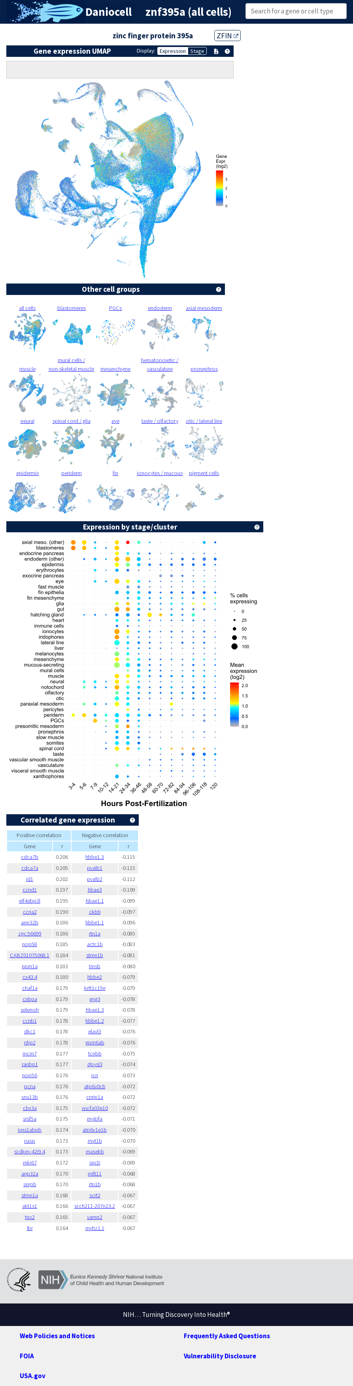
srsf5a (29, 1118)
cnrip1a (94, 1097)
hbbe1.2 (94, 1020)
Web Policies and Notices (57, 1336)
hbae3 (95, 889)
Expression (173, 50)
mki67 (30, 1162)
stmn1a (29, 1195)
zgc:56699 (30, 933)
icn (94, 1075)
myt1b (95, 1140)
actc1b (95, 944)
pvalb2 (94, 879)
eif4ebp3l (29, 900)
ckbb (95, 911)
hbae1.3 (95, 1009)
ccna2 (30, 911)
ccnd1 (30, 889)
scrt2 (94, 1195)
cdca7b (29, 856)
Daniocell (108, 12)
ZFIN (227, 35)
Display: (146, 50)
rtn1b (95, 1184)
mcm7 (30, 1053)
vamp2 (94, 1217)
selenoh (30, 1009)
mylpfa (94, 1118)
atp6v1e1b (95, 1129)
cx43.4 (30, 976)
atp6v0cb (95, 1086)
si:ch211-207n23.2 (94, 1205)
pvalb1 (94, 867)
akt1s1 (29, 1205)
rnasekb (95, 1151)
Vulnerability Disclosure (220, 1356)
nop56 (29, 1075)
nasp (29, 1140)
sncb (94, 1162)
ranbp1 (30, 1064)
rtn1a (94, 933)
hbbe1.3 (94, 856)
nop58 (29, 944)
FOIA (27, 1356)
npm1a (30, 966)
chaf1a (30, 988)
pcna (30, 1086)
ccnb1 (30, 1020)
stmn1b (94, 955)
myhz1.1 (94, 1228)
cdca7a (29, 867)
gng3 (94, 999)
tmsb (94, 966)
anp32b (29, 922)
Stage (197, 50)
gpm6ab (94, 1042)
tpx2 (30, 1217)
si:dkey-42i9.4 (29, 1151)
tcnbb (95, 1053)
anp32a (29, 1173)
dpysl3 (94, 1064)
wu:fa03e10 (95, 1108)
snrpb (29, 1184)
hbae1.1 (95, 900)
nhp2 (30, 1042)
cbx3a (30, 1108)
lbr (30, 1228)
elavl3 (94, 1031)
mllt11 (95, 1173)
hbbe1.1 (94, 922)
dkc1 (30, 1031)
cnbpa (30, 999)
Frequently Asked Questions (227, 1336)
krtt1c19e (95, 988)
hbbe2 (94, 976)
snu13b (29, 1097)
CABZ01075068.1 (29, 955)
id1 (29, 879)
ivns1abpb (30, 1129)
